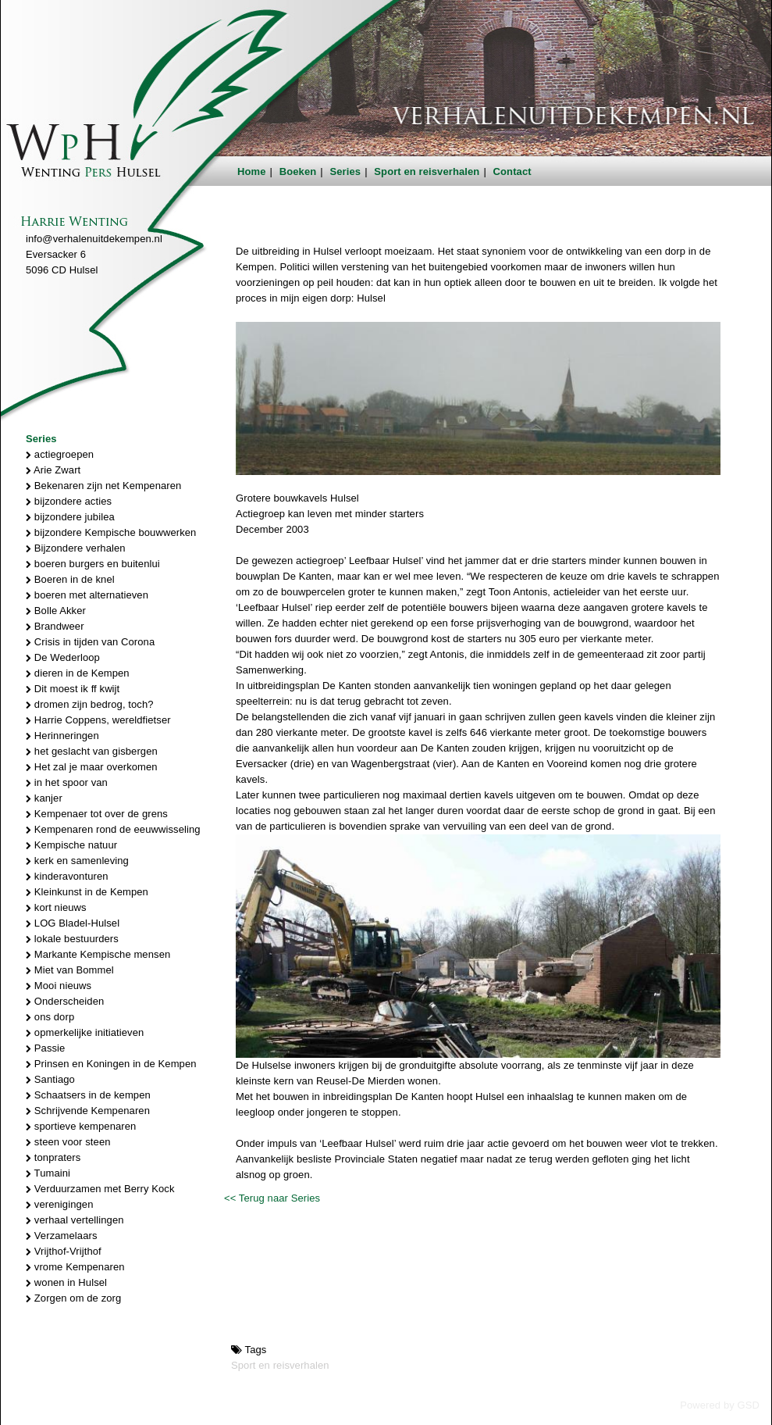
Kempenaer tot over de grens (97, 814)
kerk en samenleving (77, 860)
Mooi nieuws (58, 985)
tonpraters (53, 1157)
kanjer (44, 798)
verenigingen (59, 1204)
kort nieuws (56, 907)
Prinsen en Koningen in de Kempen (111, 1064)
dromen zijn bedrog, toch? (90, 704)
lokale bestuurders (72, 939)
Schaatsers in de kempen (88, 1095)
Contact (512, 171)
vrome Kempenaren (75, 1267)
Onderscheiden (65, 1001)
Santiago (50, 1079)
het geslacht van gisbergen (92, 751)
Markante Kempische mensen (98, 954)
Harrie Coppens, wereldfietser (98, 720)
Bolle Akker (56, 610)
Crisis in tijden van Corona (90, 642)
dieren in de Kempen (78, 673)
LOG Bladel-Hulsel (72, 923)
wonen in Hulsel (66, 1282)
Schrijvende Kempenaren (88, 1110)
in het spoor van (67, 782)
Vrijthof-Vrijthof (63, 1251)
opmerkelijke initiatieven (85, 1032)
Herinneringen (62, 735)
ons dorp (50, 1017)
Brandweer (55, 626)
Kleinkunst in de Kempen (87, 892)
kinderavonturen (67, 876)
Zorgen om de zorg (73, 1298)
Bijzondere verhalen (76, 548)
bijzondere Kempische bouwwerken (111, 532)
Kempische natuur (71, 845)
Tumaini (48, 1173)
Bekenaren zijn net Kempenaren (103, 485)
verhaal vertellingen (75, 1220)
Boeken (298, 171)
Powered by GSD (720, 1405)
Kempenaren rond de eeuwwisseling (113, 829)
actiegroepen (60, 454)
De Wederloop (63, 657)
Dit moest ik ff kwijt (72, 689)
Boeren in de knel (70, 579)
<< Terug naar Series (272, 1198)
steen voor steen (68, 1142)
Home (251, 171)
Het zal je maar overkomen (92, 767)
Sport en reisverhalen (426, 171)
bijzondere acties (69, 501)
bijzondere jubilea (70, 517)
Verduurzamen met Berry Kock (100, 1189)
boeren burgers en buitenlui (93, 564)
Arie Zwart (53, 470)
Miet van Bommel (70, 970)
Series (345, 171)
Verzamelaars (62, 1235)
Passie (45, 1048)
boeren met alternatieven (87, 595)
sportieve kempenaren (81, 1126)
